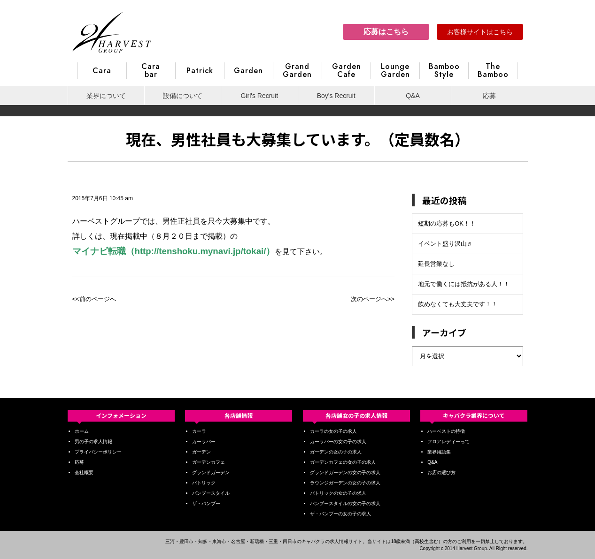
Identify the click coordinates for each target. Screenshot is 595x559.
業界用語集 (439, 451)
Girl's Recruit (259, 95)
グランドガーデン (211, 472)
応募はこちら (386, 32)
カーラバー (204, 441)
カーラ (199, 431)
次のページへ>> (372, 298)
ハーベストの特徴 (446, 431)
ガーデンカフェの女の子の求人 (343, 462)
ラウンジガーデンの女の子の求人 (345, 482)
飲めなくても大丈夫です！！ (457, 304)
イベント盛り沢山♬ (444, 243)
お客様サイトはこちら (480, 32)
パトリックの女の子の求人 (338, 493)
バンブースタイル (211, 493)
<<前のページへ (94, 298)
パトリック (204, 482)
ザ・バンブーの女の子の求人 (340, 513)
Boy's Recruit (336, 95)
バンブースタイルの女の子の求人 (345, 503)
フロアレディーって (448, 441)
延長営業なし (436, 263)
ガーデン (201, 451)
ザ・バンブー (206, 503)
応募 (489, 95)
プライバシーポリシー (98, 451)
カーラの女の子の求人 (333, 431)
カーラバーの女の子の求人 (338, 441)
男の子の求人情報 (93, 441)
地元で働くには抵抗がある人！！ (464, 283)
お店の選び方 (441, 472)
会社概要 (84, 472)
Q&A (413, 95)
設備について (182, 95)
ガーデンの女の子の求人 (336, 451)
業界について (106, 95)
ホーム (82, 431)
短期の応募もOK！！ (447, 223)
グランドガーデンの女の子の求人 (345, 472)
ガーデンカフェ (208, 462)
